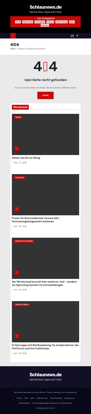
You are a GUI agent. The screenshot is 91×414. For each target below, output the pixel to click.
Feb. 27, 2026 (20, 162)
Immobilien (40, 22)
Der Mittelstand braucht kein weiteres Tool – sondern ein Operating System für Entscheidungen (44, 283)
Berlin (72, 22)
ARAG (18, 22)
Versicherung (61, 22)
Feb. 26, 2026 (20, 226)
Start (13, 48)
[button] (78, 36)
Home (19, 398)
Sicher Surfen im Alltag (26, 157)
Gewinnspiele (56, 398)
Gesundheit (28, 22)
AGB (26, 398)
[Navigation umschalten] (72, 36)
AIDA (32, 398)
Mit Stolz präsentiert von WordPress (30, 392)
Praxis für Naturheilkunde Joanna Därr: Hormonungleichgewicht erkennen (36, 220)
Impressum (69, 398)
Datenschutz (42, 398)
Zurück (45, 95)
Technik (18, 117)
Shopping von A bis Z (45, 408)
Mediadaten (24, 403)
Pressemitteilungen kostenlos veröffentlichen (52, 403)
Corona (50, 22)
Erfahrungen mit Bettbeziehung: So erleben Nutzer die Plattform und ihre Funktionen (45, 347)
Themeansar (71, 392)
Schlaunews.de (46, 7)
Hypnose (45, 25)
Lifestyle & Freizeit (22, 305)
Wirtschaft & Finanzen (24, 241)
